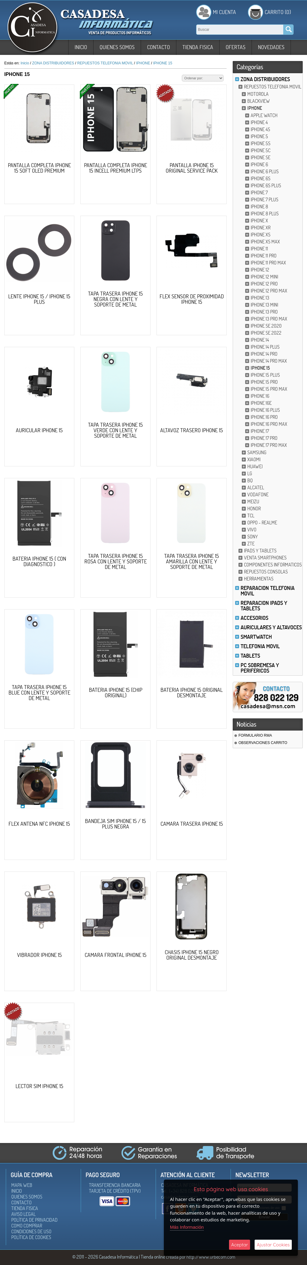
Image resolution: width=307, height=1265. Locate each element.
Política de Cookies (31, 1237)
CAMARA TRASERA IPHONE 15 (192, 823)
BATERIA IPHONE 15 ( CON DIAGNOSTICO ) (39, 561)
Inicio (81, 47)
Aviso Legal (23, 1214)
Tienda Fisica (197, 47)
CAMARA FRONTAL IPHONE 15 (115, 954)
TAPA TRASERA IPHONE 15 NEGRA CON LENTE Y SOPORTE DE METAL (115, 299)
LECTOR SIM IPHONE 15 (39, 1086)
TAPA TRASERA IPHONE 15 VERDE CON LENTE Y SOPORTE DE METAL (115, 430)
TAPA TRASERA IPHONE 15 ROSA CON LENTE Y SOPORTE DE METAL (115, 561)
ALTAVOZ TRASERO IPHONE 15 (191, 430)
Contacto (158, 47)
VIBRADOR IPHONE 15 (39, 954)
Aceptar (239, 1245)
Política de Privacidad (34, 1220)
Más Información (187, 1227)
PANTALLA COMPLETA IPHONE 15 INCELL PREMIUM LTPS (115, 168)
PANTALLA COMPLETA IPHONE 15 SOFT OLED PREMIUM (39, 168)
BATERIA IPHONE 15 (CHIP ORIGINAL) (115, 692)
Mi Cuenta (224, 12)
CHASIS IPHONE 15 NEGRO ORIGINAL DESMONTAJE (192, 955)
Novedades (271, 47)
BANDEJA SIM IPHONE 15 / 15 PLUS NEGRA (115, 824)
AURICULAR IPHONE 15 (39, 430)
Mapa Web (21, 1185)
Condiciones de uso (31, 1231)
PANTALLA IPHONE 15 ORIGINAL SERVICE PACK (191, 168)
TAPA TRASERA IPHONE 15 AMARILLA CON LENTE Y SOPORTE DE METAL (191, 561)
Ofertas (235, 47)
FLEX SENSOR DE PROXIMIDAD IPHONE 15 (192, 299)
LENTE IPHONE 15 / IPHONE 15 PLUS (39, 299)
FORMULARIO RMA (255, 735)
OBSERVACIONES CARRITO (262, 743)
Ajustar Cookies (273, 1245)
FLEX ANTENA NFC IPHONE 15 (39, 823)
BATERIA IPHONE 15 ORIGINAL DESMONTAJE (192, 692)
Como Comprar (26, 1226)
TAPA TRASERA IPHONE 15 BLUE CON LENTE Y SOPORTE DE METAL (39, 693)
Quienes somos (117, 47)
